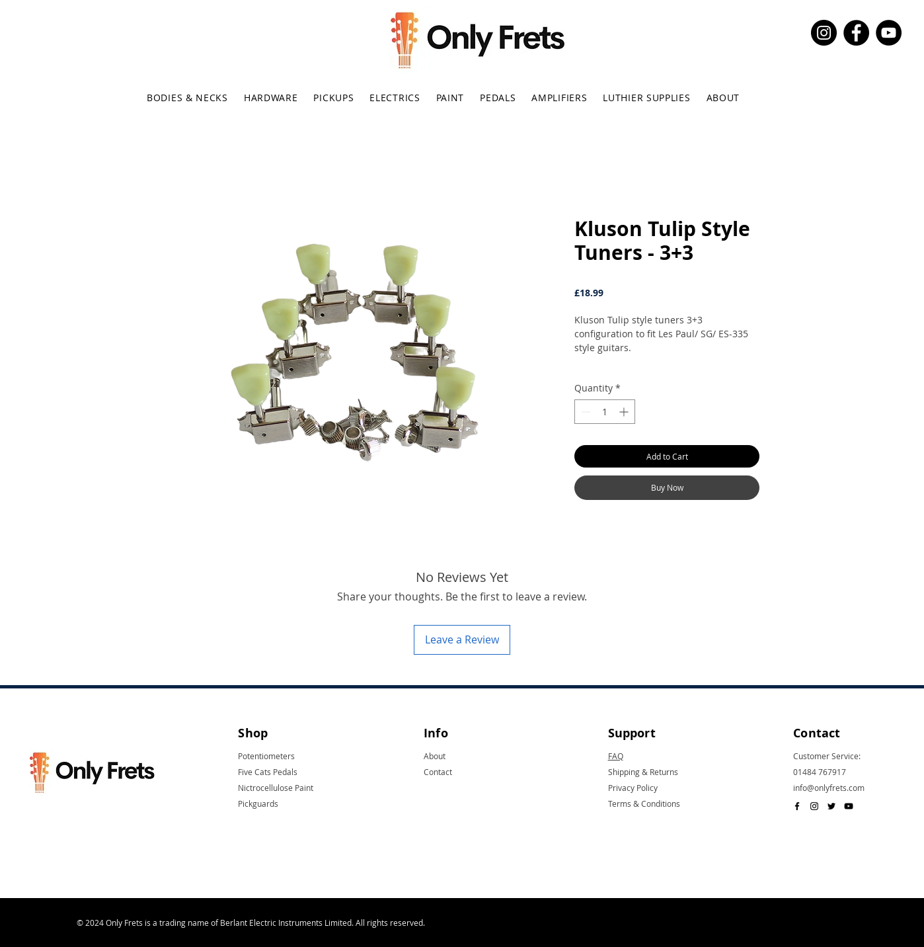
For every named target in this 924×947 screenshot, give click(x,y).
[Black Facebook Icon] (797, 806)
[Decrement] (584, 411)
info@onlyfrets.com (829, 787)
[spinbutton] (605, 411)
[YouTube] (889, 33)
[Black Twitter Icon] (831, 806)
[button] (187, 97)
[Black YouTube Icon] (848, 806)
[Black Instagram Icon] (814, 806)
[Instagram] (824, 33)
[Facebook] (856, 33)
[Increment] (625, 411)
